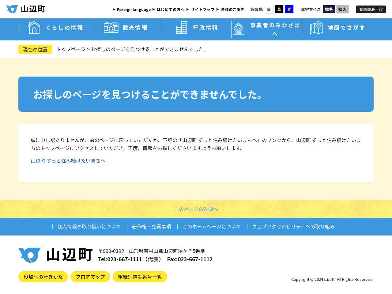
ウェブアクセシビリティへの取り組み (293, 226)
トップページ (71, 49)
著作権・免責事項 (151, 226)
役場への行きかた (43, 276)
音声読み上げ (371, 9)
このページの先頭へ (196, 209)
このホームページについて (211, 226)
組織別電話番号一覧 (140, 276)
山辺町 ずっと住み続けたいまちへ (68, 160)
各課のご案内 (233, 9)
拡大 (342, 9)
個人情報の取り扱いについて (89, 226)
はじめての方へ (171, 9)
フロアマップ (90, 276)
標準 (329, 9)
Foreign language (134, 9)
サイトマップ (203, 9)
